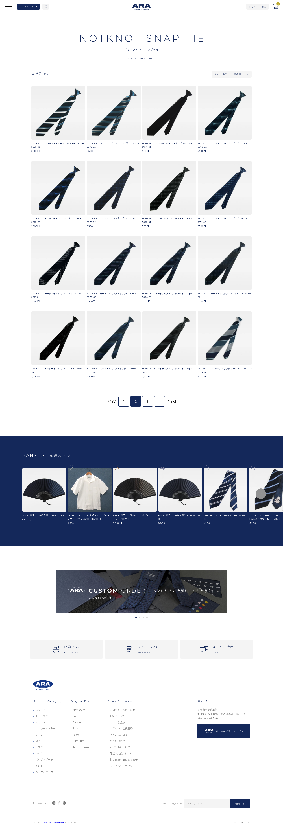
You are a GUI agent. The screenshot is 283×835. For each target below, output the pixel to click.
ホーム (130, 58)
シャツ (39, 753)
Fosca (76, 735)
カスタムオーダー (45, 772)
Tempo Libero (81, 747)
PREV (111, 402)
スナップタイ (43, 716)
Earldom (77, 728)
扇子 (37, 741)
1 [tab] (136, 617)
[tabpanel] (141, 591)
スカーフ (40, 722)
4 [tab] (146, 617)
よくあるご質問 (119, 735)
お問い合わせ (117, 741)
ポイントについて (120, 747)
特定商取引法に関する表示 (125, 759)
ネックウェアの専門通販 (53, 822)
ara (75, 716)
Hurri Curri (78, 741)
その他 (39, 766)
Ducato (77, 722)
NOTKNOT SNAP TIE (147, 58)
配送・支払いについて (122, 753)
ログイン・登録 (257, 6)
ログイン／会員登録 (121, 728)
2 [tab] (139, 617)
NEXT (172, 402)
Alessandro (79, 710)
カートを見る (117, 722)
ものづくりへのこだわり (124, 710)
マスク (39, 747)
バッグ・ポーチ (44, 759)
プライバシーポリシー (122, 766)
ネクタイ (40, 710)
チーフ (39, 735)
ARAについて (117, 716)
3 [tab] (143, 617)
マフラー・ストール (46, 728)
